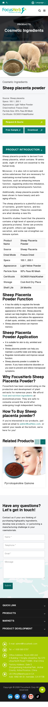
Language (40, 3)
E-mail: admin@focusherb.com (23, 644)
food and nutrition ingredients (18, 396)
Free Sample (13, 130)
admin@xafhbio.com (30, 424)
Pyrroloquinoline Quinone (19, 483)
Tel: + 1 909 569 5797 (19, 650)
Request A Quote (24, 122)
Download (35, 130)
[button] (42, 441)
